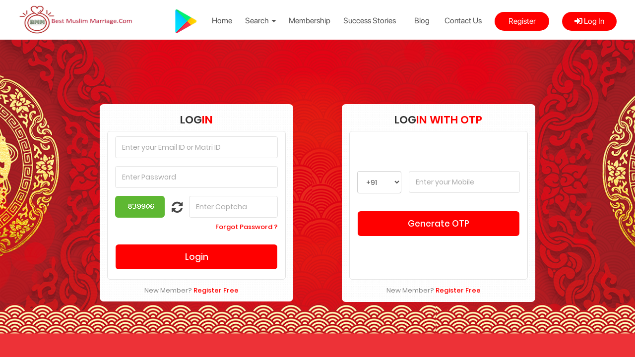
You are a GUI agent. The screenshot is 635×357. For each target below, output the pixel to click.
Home (222, 20)
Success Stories (369, 20)
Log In (589, 21)
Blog (422, 20)
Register (522, 21)
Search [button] (260, 20)
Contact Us (463, 20)
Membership (309, 20)
